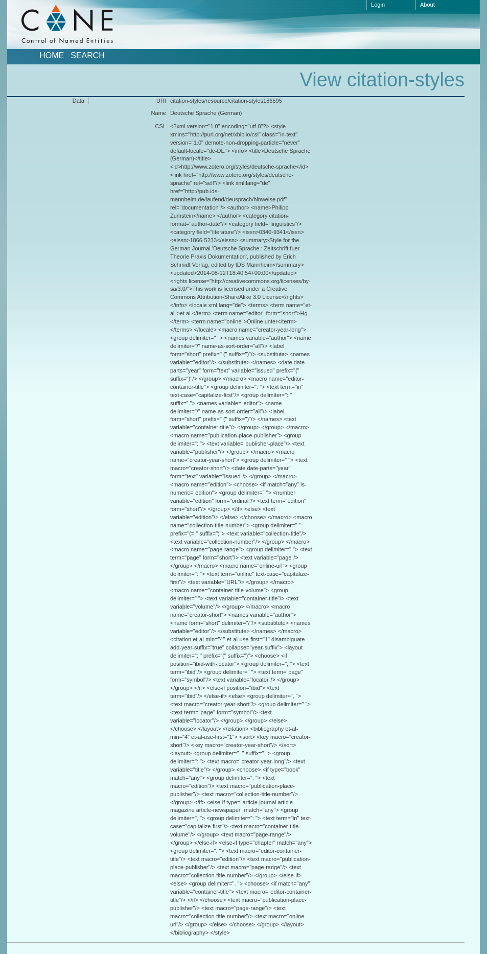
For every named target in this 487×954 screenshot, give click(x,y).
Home (51, 56)
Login (378, 5)
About (427, 5)
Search (88, 56)
